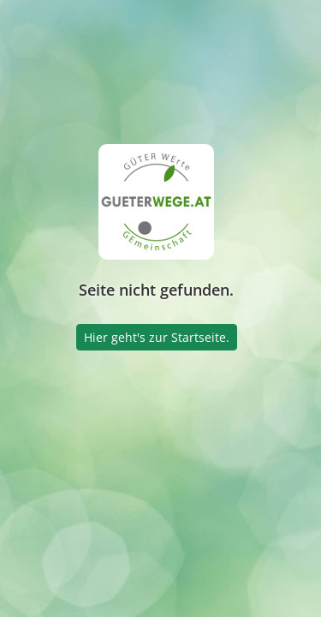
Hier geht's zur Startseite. (156, 337)
